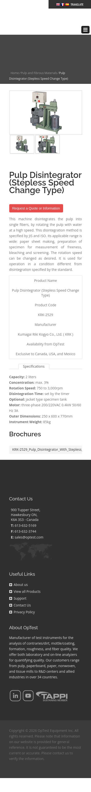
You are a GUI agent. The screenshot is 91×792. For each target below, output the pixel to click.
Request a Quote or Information (36, 197)
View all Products (25, 580)
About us (18, 573)
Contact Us (20, 594)
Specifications (34, 355)
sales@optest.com (29, 526)
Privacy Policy (22, 601)
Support (17, 587)
